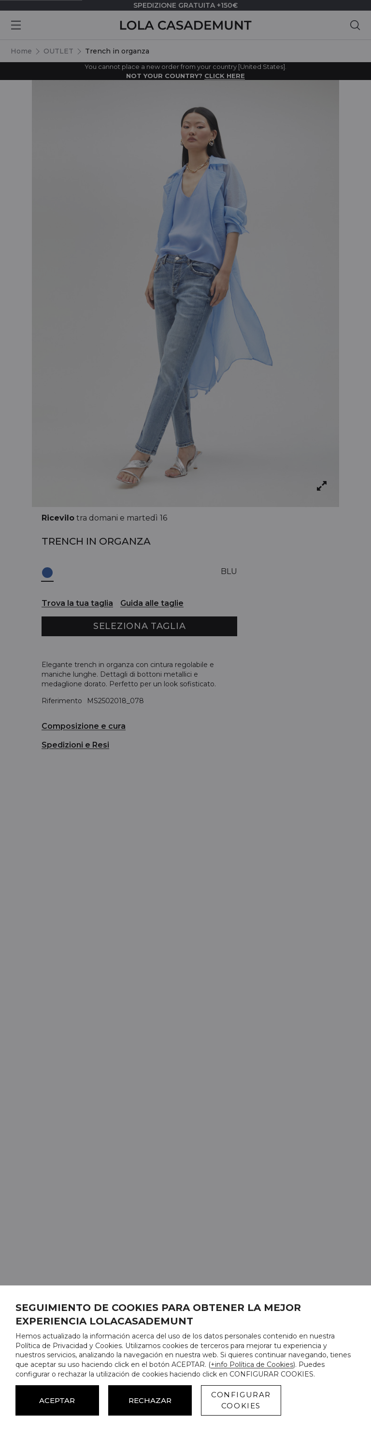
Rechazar (149, 1400)
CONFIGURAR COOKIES (241, 1400)
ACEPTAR (57, 1400)
